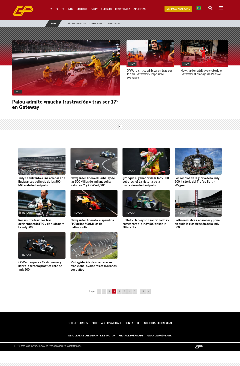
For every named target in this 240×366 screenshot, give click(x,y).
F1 (51, 9)
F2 (57, 9)
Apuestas (140, 9)
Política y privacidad (106, 322)
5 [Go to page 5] (124, 291)
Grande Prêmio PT (131, 335)
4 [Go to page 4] (119, 291)
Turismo (106, 9)
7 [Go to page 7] (135, 291)
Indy (70, 9)
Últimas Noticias (178, 8)
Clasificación (113, 23)
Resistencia (122, 9)
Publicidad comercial (157, 322)
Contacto (131, 322)
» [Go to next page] (148, 291)
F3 (63, 9)
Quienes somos (78, 322)
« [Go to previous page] (99, 291)
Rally (94, 9)
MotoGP (82, 9)
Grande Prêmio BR (159, 335)
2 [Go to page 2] (109, 291)
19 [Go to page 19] (142, 291)
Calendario (96, 23)
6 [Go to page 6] (129, 291)
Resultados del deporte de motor (91, 335)
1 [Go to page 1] (104, 291)
